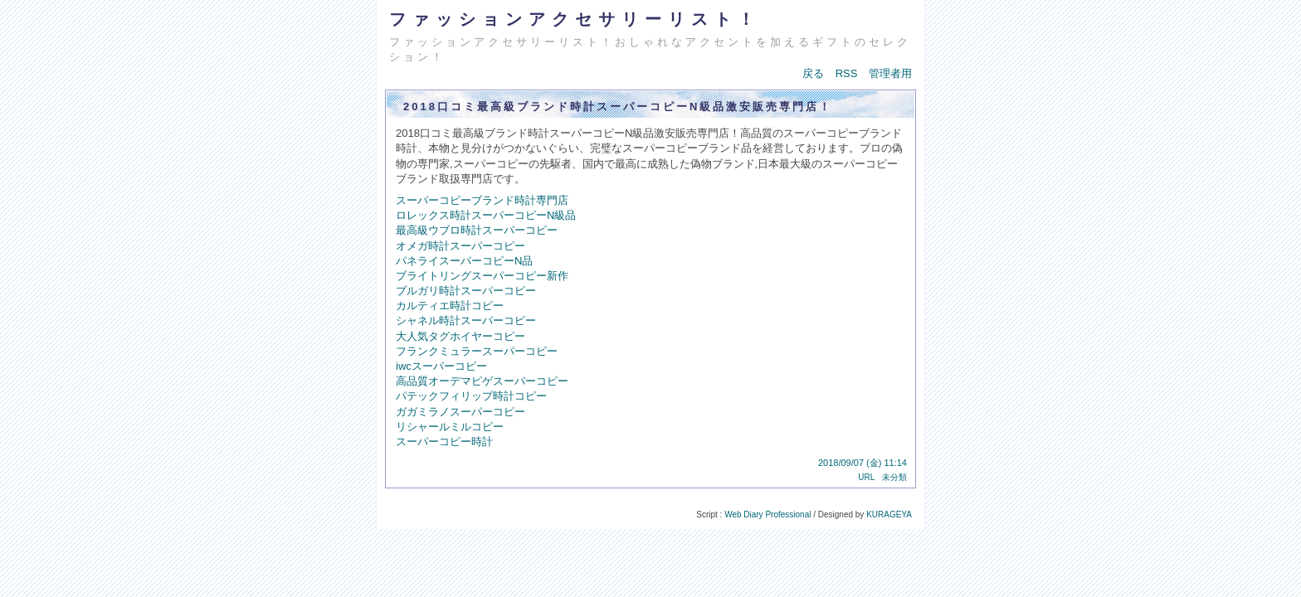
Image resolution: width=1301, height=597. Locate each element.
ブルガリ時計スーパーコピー (466, 290)
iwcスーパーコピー (441, 366)
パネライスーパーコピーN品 (464, 261)
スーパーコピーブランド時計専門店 (482, 200)
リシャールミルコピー (450, 426)
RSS (847, 73)
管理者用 (890, 73)
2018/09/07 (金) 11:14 (862, 463)
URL (866, 477)
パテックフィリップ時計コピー (471, 396)
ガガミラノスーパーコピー (460, 411)
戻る (813, 73)
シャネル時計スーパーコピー (466, 320)
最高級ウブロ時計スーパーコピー (477, 230)
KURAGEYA (889, 514)
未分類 (894, 477)
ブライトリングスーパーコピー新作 (482, 275)
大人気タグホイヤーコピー (460, 336)
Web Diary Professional (767, 514)
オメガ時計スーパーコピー (460, 246)
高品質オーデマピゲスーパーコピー (482, 381)
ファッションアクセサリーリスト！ (575, 19)
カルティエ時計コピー (450, 305)
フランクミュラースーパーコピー (477, 351)
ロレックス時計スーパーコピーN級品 (486, 215)
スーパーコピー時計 (444, 441)
